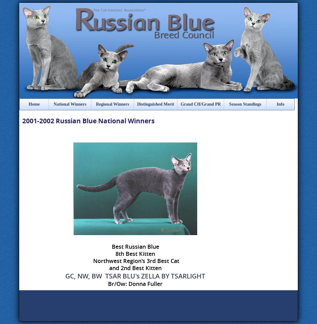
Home (34, 104)
